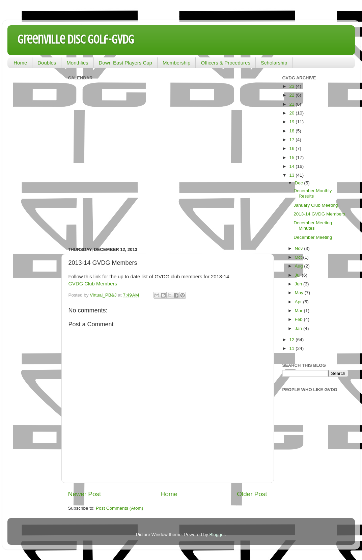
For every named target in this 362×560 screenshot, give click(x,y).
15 (292, 157)
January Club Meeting (316, 205)
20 (292, 113)
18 (292, 130)
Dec (299, 182)
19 (292, 121)
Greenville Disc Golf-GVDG (76, 39)
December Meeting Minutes (313, 225)
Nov (299, 248)
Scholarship (274, 63)
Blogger (217, 534)
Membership (177, 63)
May (300, 292)
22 (292, 95)
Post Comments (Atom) (119, 508)
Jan (299, 328)
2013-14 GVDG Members (319, 214)
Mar (299, 310)
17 (292, 139)
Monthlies (77, 63)
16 (292, 148)
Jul (298, 275)
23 (292, 86)
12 (292, 339)
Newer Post (84, 494)
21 (292, 104)
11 (292, 348)
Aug (299, 266)
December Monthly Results (313, 193)
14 (292, 166)
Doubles (46, 63)
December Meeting (313, 237)
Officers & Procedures (225, 63)
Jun (299, 283)
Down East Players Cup (125, 63)
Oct (299, 257)
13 (292, 175)
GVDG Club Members (92, 283)
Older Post (252, 494)
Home (20, 63)
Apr (299, 301)
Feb (299, 319)
